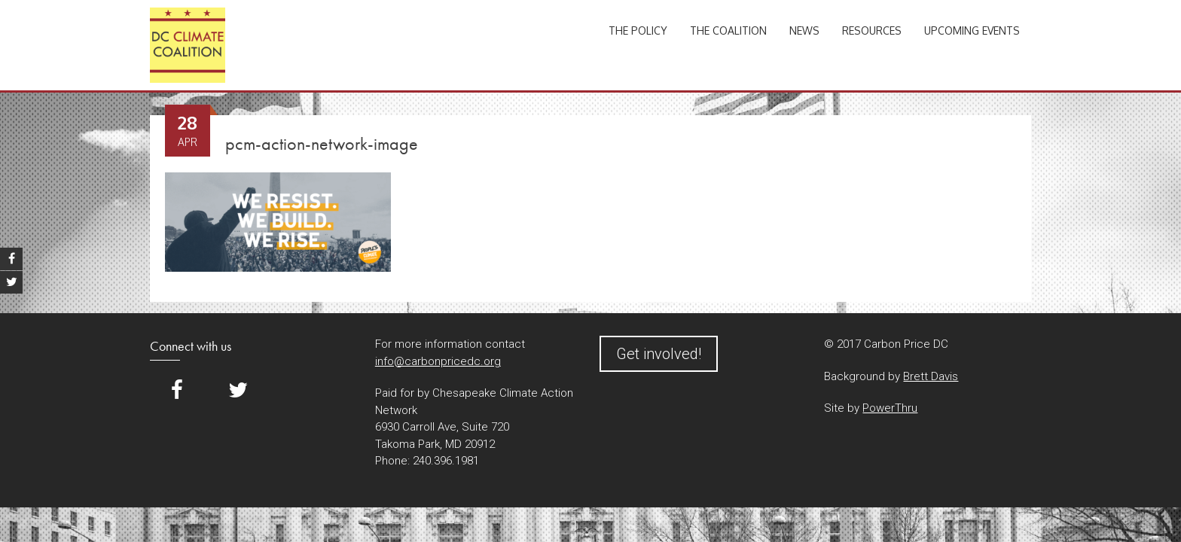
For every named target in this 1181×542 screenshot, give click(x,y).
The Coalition (728, 30)
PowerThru (889, 408)
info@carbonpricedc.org (438, 361)
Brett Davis (930, 376)
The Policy (638, 30)
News (804, 30)
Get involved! (658, 354)
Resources (872, 30)
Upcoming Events (972, 30)
